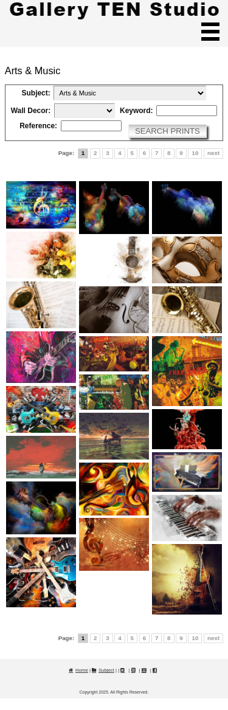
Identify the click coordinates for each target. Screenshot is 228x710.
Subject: (36, 93)
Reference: (38, 126)
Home (81, 670)
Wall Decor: (30, 111)
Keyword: (136, 111)
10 (195, 153)
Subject (106, 670)
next (213, 153)
